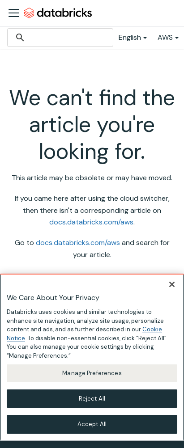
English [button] (130, 37)
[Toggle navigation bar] (14, 13)
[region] (92, 357)
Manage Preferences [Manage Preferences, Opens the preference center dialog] (91, 373)
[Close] (172, 284)
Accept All (92, 424)
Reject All (92, 398)
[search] (59, 37)
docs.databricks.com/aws (91, 222)
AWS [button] (165, 37)
